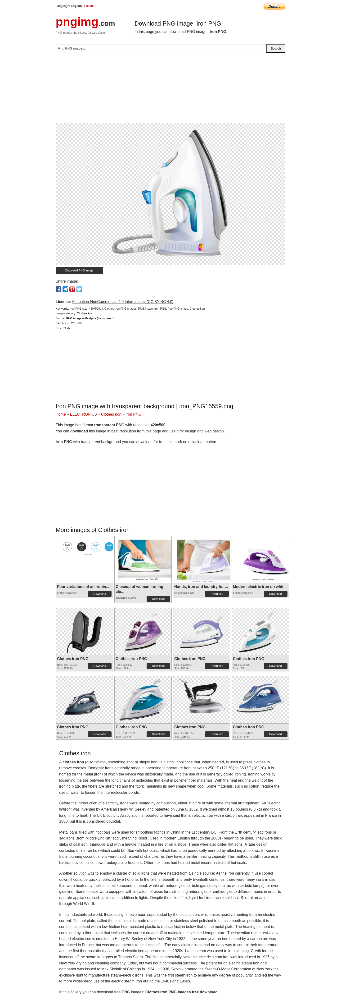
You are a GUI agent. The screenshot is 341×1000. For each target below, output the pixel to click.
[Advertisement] (170, 90)
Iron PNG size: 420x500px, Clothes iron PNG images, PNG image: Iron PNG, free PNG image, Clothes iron (137, 308)
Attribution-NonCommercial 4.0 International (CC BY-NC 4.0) (122, 302)
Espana (89, 6)
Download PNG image (79, 270)
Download (99, 594)
